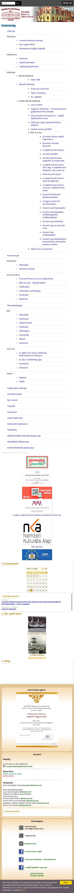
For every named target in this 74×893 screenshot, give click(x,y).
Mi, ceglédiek (36, 97)
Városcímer (23, 343)
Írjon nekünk (12, 400)
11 (28, 583)
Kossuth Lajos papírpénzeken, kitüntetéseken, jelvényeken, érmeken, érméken (55, 242)
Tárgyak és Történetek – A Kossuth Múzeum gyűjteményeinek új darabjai (48, 110)
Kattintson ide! (37, 785)
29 (40, 590)
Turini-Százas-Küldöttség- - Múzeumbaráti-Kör (40, 859)
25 (28, 590)
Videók (22, 382)
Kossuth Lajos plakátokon (53, 221)
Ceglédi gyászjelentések (28, 67)
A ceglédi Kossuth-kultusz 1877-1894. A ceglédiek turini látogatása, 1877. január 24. (54, 167)
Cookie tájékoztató (15, 418)
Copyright (11, 406)
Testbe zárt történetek (40, 89)
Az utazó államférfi (50, 154)
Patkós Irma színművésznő (41, 249)
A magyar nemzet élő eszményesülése (51, 202)
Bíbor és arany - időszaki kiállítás (32, 283)
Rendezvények (13, 256)
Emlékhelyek (24, 287)
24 (46, 587)
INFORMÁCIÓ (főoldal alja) (18, 442)
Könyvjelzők (24, 335)
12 (31, 583)
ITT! (23, 890)
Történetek (23, 368)
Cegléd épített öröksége (17, 388)
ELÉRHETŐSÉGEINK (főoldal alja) (20, 448)
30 (43, 590)
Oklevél (22, 339)
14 (37, 583)
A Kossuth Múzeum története (31, 40)
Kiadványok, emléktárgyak (30, 291)
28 (37, 590)
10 (46, 579)
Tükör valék (35, 80)
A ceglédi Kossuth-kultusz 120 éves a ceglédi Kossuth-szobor (54, 188)
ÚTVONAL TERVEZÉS (37, 876)
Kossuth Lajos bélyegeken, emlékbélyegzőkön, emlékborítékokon (53, 215)
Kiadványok (24, 319)
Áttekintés (23, 58)
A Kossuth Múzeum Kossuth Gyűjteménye (36, 279)
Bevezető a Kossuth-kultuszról (51, 144)
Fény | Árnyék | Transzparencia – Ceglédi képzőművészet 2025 (47, 117)
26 (31, 590)
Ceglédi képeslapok (27, 62)
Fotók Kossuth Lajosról (52, 174)
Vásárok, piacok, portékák (41, 129)
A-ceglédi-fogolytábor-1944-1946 (36, 867)
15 (40, 583)
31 (46, 590)
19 (31, 587)
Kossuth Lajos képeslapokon (54, 208)
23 (43, 587)
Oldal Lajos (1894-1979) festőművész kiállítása (46, 123)
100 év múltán (36, 105)
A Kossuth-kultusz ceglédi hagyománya (53, 137)
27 (34, 590)
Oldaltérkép (12, 430)
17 (46, 583)
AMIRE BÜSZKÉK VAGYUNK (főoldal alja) (24, 436)
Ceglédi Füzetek (25, 323)
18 (28, 587)
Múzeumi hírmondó (27, 269)
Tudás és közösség (38, 93)
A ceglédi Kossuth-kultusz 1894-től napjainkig (53, 179)
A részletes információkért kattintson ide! (19, 766)
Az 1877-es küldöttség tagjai (30, 360)
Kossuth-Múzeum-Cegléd (33, 851)
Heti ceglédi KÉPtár (27, 44)
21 (37, 587)
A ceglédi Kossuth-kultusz (53, 150)
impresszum (12, 412)
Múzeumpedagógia (14, 305)
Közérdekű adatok (14, 394)
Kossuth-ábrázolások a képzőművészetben (52, 195)
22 (40, 587)
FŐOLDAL (11, 31)
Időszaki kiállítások (26, 84)
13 (34, 583)
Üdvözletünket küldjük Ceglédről (32, 49)
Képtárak (22, 378)
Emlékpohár (24, 327)
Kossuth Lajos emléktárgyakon (49, 233)
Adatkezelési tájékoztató (17, 424)
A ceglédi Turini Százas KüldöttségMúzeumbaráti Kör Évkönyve (33, 354)
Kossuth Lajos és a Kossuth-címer (54, 226)
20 (34, 587)
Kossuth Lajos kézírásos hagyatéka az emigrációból (53, 159)
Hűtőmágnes (24, 331)
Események (23, 295)
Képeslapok (23, 265)
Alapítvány (23, 299)
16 (43, 583)
